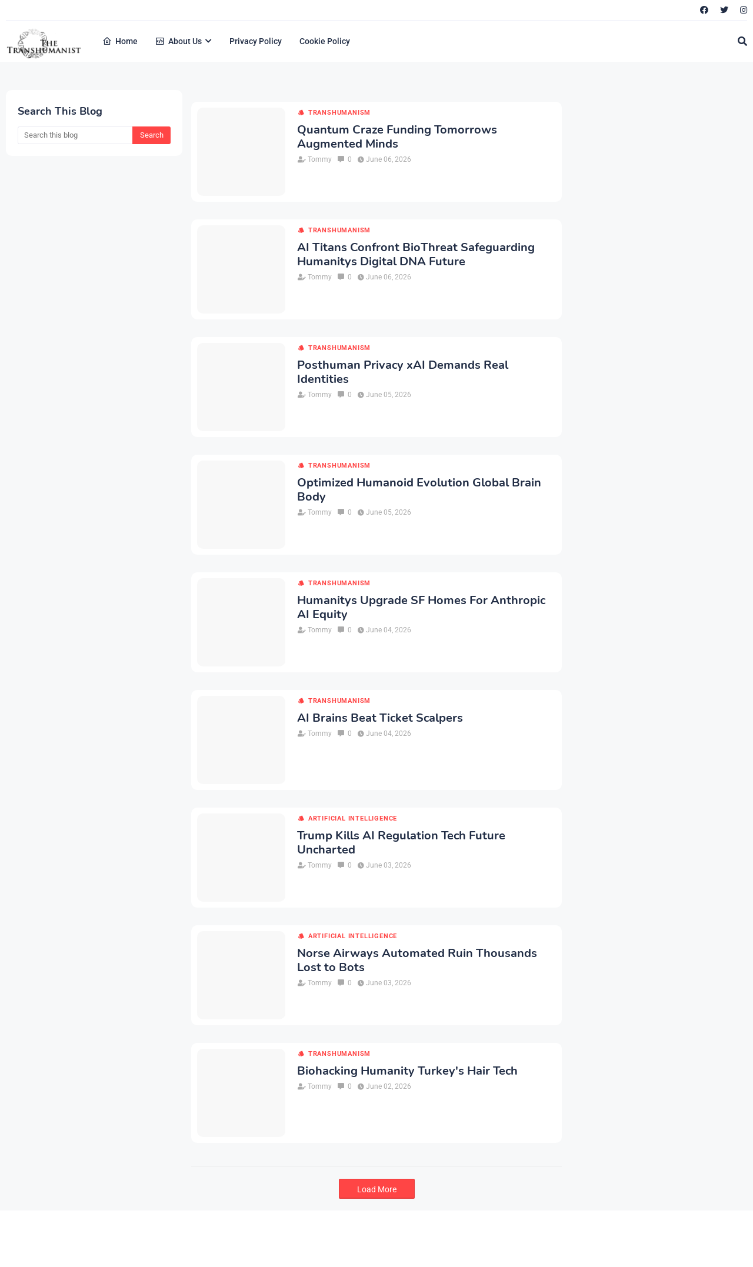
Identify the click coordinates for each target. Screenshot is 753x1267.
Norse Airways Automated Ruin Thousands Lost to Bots (417, 960)
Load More (377, 1189)
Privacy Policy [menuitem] (255, 41)
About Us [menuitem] (178, 41)
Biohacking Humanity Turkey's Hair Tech (407, 1071)
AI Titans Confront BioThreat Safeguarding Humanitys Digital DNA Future (416, 255)
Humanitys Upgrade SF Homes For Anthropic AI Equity (421, 608)
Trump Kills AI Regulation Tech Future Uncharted (401, 843)
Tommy (320, 159)
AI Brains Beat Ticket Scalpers (380, 718)
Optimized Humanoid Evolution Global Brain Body (419, 490)
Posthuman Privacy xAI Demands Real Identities (402, 372)
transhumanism (339, 112)
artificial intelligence (352, 818)
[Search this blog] (75, 135)
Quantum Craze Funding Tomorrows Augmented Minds (397, 137)
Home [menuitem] (120, 41)
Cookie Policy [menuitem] (324, 41)
